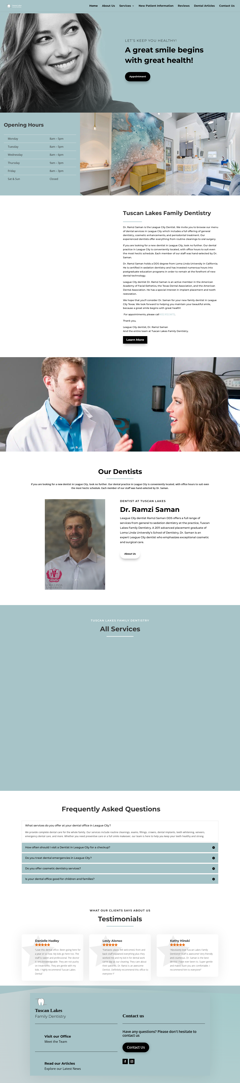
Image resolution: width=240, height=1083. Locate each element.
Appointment (137, 76)
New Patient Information (156, 6)
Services (125, 6)
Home (93, 6)
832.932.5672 (167, 314)
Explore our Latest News (62, 1068)
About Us (108, 6)
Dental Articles (204, 6)
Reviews (184, 6)
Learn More (135, 340)
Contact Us (227, 6)
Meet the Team (55, 1041)
